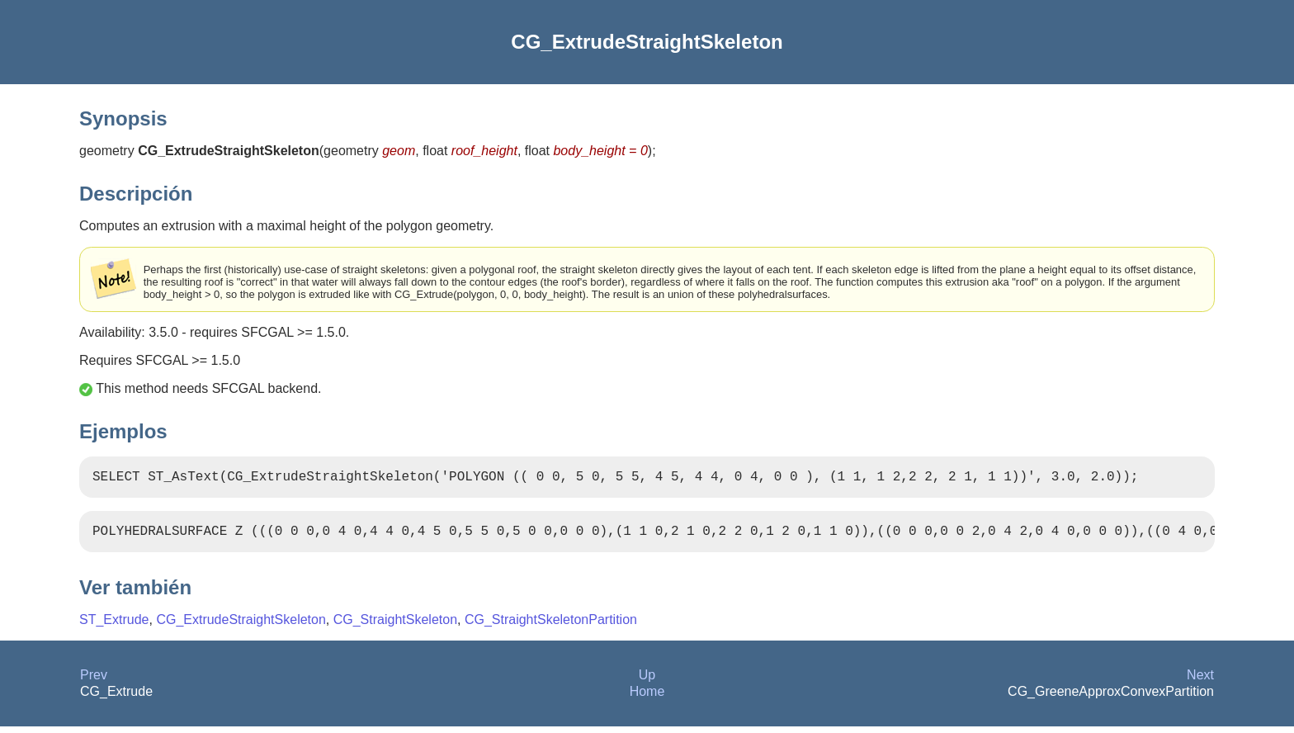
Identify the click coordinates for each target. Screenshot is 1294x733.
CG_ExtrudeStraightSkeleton (240, 626)
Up (647, 681)
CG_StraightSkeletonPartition (551, 626)
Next (1200, 681)
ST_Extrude (114, 626)
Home (647, 698)
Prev (93, 681)
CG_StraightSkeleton (395, 626)
